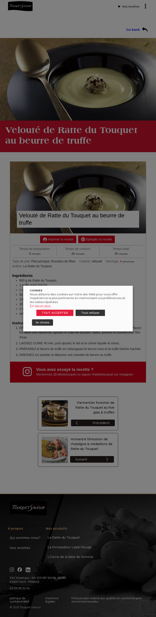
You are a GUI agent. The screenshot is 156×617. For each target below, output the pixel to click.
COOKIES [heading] (36, 290)
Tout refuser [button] (90, 312)
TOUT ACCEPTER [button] (55, 312)
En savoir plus (40, 306)
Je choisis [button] (42, 322)
